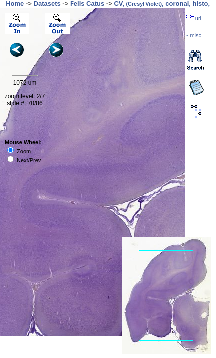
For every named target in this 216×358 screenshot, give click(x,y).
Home (15, 3)
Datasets (47, 3)
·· (193, 35)
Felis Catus (87, 3)
